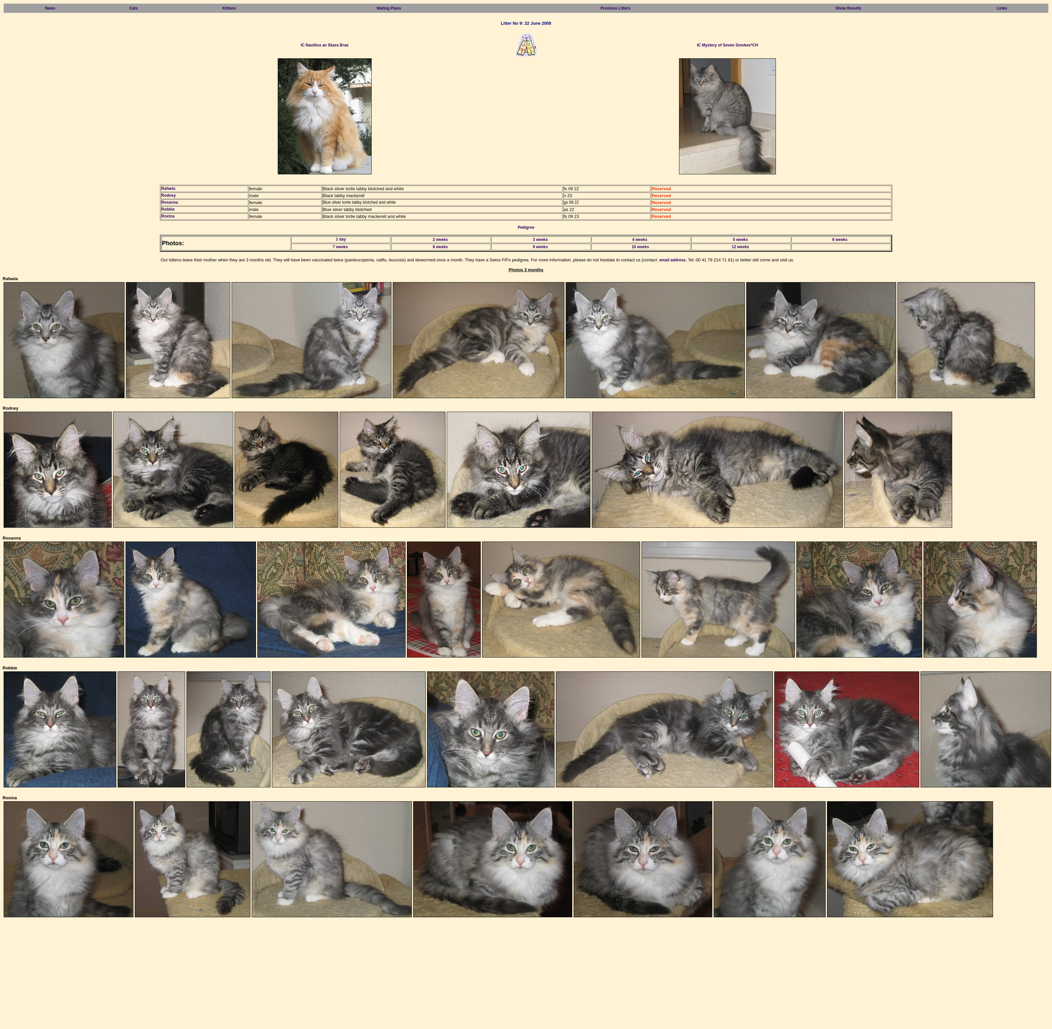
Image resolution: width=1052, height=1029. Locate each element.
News (50, 8)
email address (672, 260)
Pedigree (526, 227)
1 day (341, 239)
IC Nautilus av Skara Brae (324, 45)
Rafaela (168, 188)
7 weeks (340, 247)
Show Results (848, 8)
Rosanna (169, 202)
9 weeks (540, 247)
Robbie (168, 209)
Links (1002, 8)
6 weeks (839, 239)
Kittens (229, 8)
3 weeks (540, 239)
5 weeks (740, 239)
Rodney (168, 195)
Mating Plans (389, 8)
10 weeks (640, 247)
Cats (133, 8)
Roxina (168, 216)
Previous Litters (616, 8)
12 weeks (740, 247)
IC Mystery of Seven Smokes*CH (727, 45)
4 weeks (639, 239)
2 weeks (440, 239)
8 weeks (440, 247)
